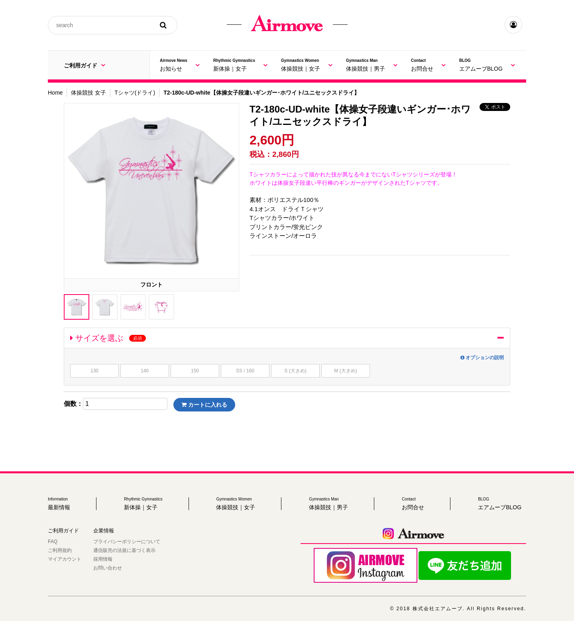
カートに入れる (204, 404)
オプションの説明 (482, 357)
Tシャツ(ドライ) (134, 92)
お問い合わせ (107, 568)
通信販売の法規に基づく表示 (124, 550)
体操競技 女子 (88, 92)
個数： (73, 404)
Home (55, 92)
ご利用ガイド (84, 65)
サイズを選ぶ (108, 338)
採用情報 (102, 559)
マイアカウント (64, 559)
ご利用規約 (60, 550)
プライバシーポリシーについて (126, 541)
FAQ (52, 541)
